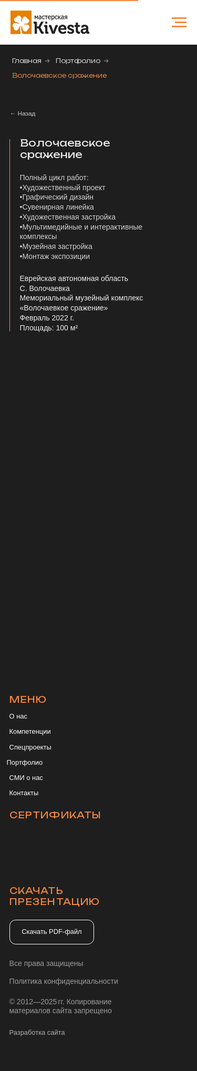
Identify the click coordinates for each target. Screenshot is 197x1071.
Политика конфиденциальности (63, 981)
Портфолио (78, 61)
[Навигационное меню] (179, 22)
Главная (27, 61)
